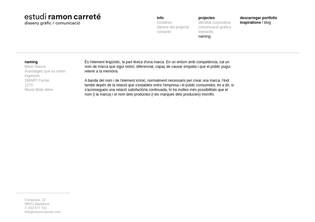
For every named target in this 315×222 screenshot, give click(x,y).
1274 (29, 85)
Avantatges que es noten (45, 71)
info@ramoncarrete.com (43, 212)
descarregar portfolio (258, 18)
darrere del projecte (173, 27)
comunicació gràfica (214, 27)
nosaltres (164, 22)
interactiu (205, 32)
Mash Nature (35, 66)
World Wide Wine (39, 90)
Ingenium (32, 76)
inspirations (255, 22)
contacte (164, 32)
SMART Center (37, 80)
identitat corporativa (214, 22)
